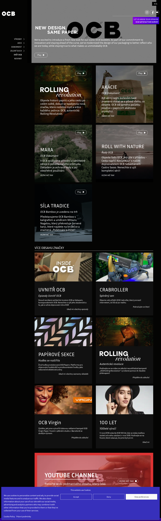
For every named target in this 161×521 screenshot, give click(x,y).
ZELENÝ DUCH (16, 51)
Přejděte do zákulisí (141, 377)
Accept (76, 497)
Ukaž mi (146, 442)
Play (41, 54)
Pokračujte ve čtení (141, 307)
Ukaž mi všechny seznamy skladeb (73, 374)
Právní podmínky (23, 516)
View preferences (141, 497)
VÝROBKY (18, 39)
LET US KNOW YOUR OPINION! (146, 20)
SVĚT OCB (18, 54)
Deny (109, 497)
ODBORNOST (16, 47)
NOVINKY (18, 58)
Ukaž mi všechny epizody (77, 309)
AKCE (19, 43)
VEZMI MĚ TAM (108, 116)
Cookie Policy (9, 516)
